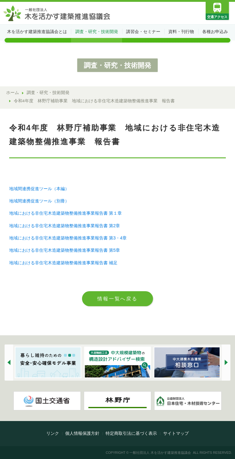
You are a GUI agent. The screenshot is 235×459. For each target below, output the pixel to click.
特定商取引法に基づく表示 (131, 433)
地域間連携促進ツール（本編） (39, 188)
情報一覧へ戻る (117, 298)
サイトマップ (176, 433)
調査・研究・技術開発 (96, 31)
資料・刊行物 (181, 31)
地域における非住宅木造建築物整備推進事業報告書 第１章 (65, 213)
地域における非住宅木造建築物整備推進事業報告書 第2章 (64, 225)
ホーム (12, 92)
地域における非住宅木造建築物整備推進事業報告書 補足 (63, 262)
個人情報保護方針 (82, 433)
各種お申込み (215, 31)
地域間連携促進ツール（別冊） (39, 200)
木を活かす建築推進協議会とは (37, 31)
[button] (9, 362)
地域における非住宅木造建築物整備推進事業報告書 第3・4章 (68, 237)
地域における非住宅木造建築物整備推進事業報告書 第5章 (64, 250)
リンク (52, 433)
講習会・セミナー (143, 31)
